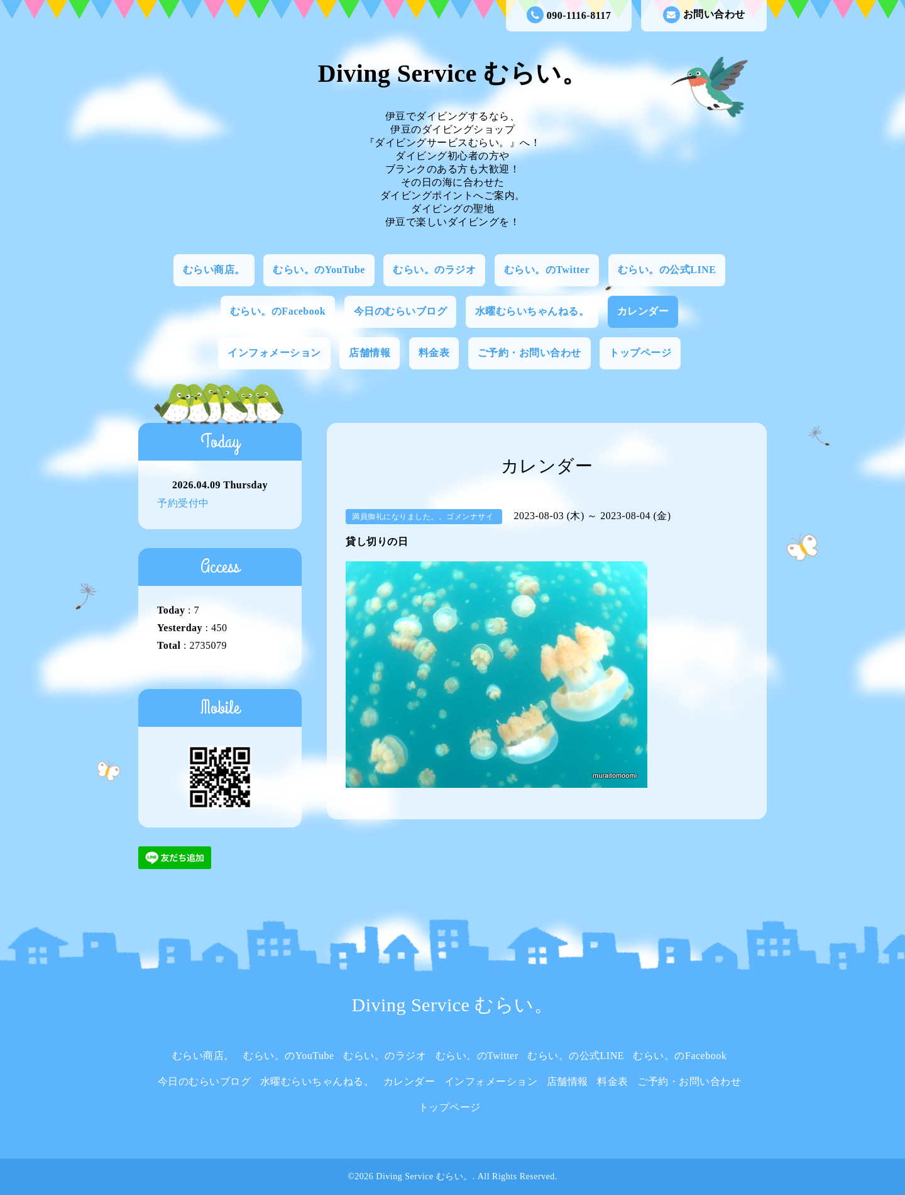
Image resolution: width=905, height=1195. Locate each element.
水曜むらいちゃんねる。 (532, 311)
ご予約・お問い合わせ (529, 352)
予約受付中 (183, 503)
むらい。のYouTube (319, 269)
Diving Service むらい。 (452, 74)
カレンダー (643, 311)
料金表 (434, 352)
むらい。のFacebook (278, 311)
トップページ (640, 352)
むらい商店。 (214, 269)
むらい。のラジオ (434, 269)
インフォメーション (274, 352)
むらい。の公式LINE (667, 269)
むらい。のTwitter (547, 269)
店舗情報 (369, 352)
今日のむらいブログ (400, 311)
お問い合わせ (704, 14)
